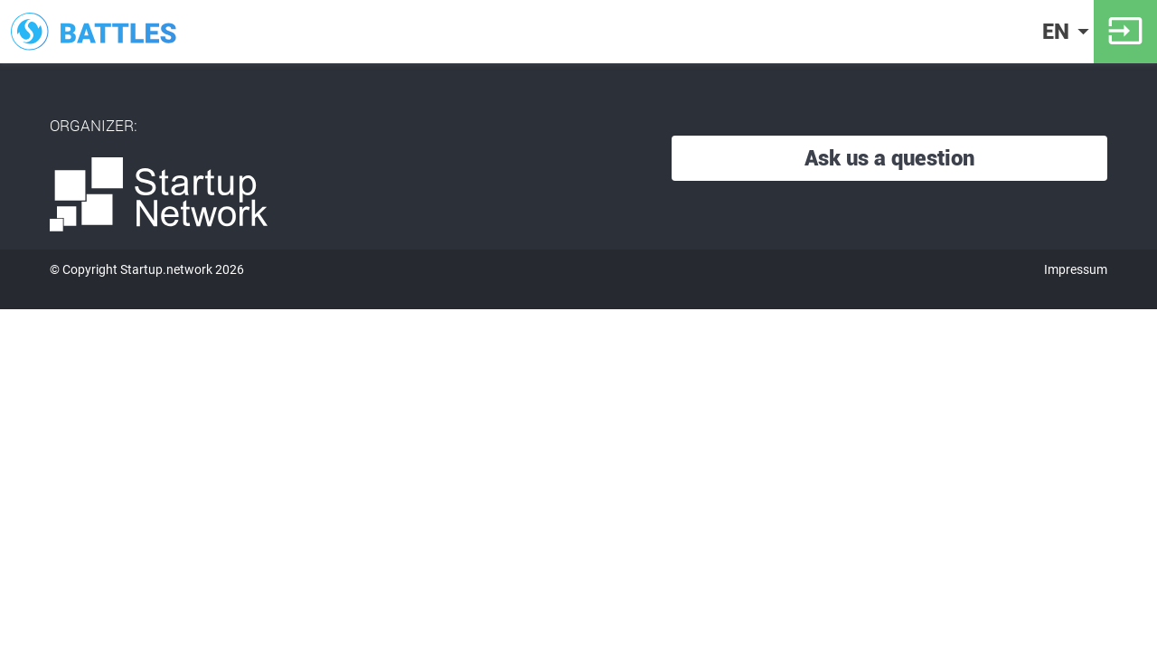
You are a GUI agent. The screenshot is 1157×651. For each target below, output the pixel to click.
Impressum (1075, 269)
